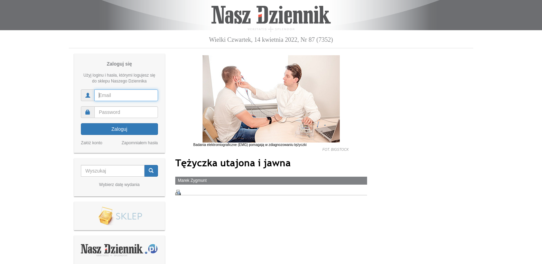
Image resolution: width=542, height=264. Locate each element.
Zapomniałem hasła (140, 142)
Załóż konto (91, 142)
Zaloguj (119, 129)
